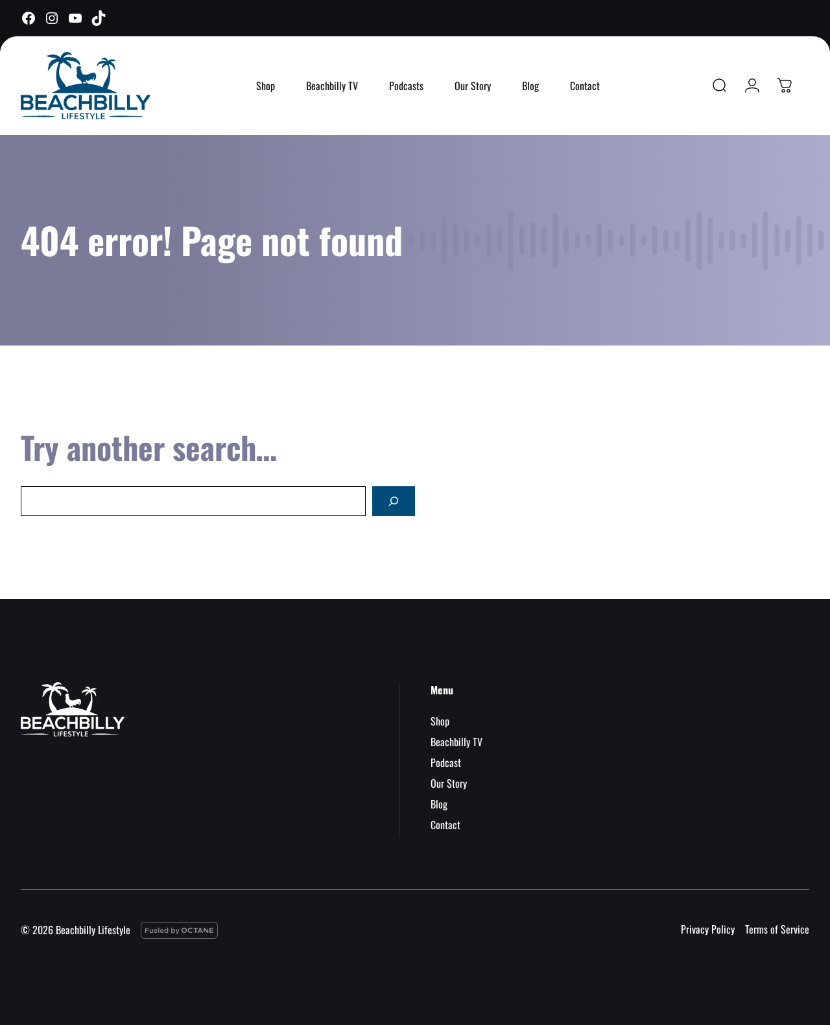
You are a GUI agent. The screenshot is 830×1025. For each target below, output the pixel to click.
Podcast (446, 762)
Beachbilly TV (332, 85)
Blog (530, 85)
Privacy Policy (708, 929)
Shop (265, 85)
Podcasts (406, 85)
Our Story (473, 85)
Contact (585, 85)
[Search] (393, 501)
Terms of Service (777, 929)
